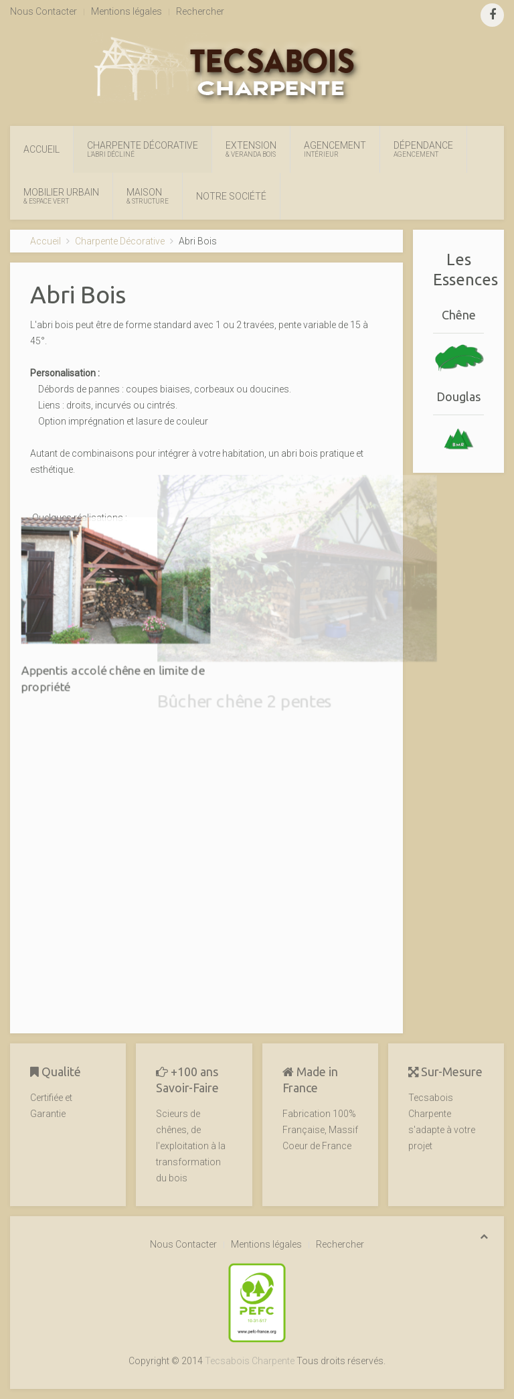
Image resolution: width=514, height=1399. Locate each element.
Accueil (41, 149)
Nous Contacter (43, 11)
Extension (251, 149)
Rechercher (200, 11)
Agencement (335, 149)
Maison (147, 196)
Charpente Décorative (142, 149)
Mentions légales (126, 11)
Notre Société (231, 196)
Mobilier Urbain (61, 196)
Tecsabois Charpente (249, 1360)
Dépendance (423, 149)
